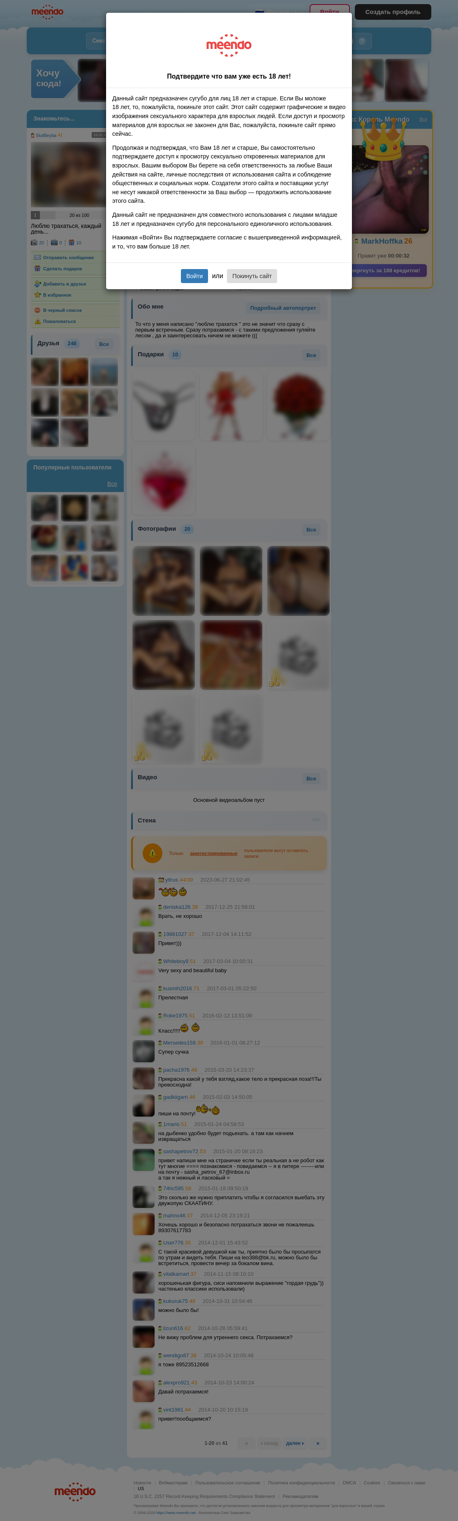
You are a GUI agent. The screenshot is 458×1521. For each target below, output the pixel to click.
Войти (194, 276)
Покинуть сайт (252, 276)
